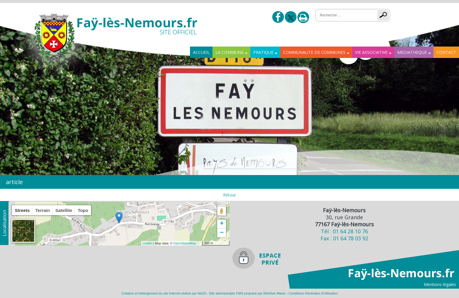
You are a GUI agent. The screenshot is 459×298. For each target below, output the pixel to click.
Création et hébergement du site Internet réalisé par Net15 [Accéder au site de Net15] (163, 293)
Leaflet (147, 243)
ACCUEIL (201, 52)
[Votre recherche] (342, 15)
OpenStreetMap (184, 243)
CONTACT (446, 52)
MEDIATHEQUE (412, 52)
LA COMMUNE (229, 52)
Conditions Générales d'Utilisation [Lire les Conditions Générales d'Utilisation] (313, 293)
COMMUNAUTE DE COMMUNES (314, 52)
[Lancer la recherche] (384, 15)
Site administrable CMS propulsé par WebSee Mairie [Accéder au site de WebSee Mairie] (247, 293)
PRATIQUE (263, 52)
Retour (229, 195)
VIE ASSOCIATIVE (371, 52)
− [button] (222, 233)
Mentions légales (440, 284)
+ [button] (222, 224)
